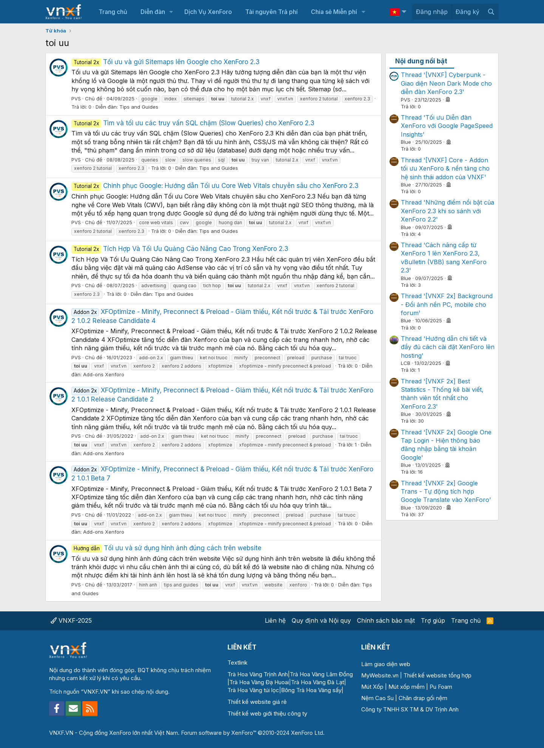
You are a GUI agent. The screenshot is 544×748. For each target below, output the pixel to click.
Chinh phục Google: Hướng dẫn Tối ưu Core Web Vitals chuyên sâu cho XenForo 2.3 (215, 185)
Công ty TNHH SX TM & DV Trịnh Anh (410, 709)
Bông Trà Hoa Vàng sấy (311, 690)
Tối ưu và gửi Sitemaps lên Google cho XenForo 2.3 (165, 62)
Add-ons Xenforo (103, 374)
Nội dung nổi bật (421, 61)
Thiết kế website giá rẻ (257, 701)
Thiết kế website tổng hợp (437, 675)
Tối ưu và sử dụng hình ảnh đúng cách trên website (166, 548)
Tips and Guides (138, 107)
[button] (171, 12)
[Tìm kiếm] (491, 12)
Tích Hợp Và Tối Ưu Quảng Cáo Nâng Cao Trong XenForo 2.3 (179, 248)
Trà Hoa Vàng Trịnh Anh (257, 674)
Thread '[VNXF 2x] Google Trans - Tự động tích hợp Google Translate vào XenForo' (446, 491)
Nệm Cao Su (377, 698)
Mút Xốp (372, 686)
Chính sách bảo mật (386, 620)
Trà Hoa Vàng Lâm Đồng (321, 674)
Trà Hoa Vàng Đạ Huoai (259, 682)
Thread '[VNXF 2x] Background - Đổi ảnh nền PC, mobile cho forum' (447, 304)
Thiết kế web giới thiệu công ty (267, 713)
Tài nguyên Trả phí (271, 11)
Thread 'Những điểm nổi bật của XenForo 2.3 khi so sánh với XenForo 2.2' (447, 211)
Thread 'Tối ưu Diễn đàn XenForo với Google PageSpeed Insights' (447, 126)
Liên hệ (275, 620)
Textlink (237, 662)
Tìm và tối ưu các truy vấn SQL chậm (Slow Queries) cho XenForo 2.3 (192, 123)
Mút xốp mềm (406, 686)
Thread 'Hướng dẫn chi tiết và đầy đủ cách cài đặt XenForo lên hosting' (448, 347)
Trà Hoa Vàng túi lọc (253, 690)
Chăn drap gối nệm (423, 698)
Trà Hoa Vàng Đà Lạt (317, 682)
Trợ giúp (433, 620)
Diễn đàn (153, 11)
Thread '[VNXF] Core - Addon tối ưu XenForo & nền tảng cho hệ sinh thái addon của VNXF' (445, 168)
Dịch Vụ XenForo (208, 11)
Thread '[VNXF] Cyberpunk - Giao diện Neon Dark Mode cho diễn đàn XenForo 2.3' (446, 83)
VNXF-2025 (71, 620)
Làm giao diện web (385, 664)
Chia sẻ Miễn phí (334, 11)
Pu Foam (441, 686)
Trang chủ (113, 11)
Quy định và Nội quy (321, 620)
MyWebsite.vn (380, 675)
